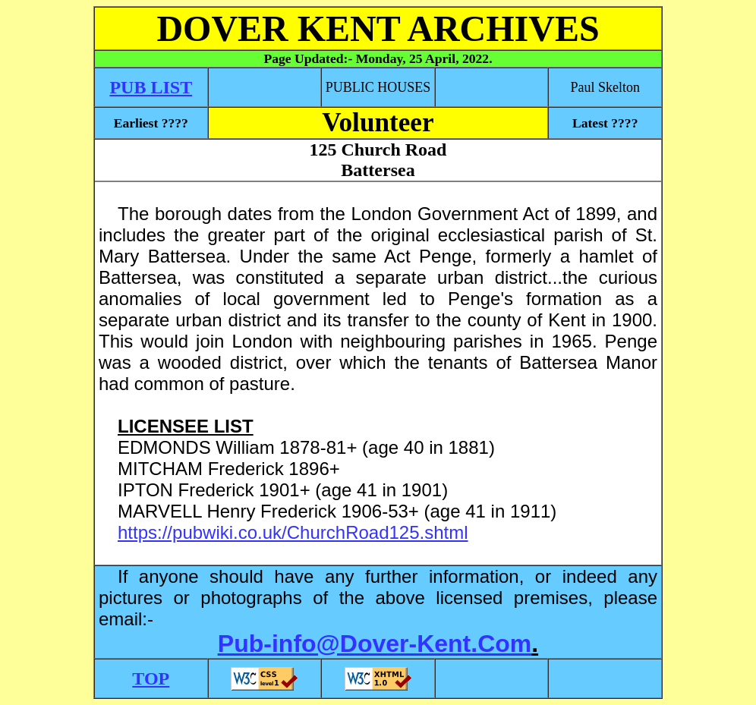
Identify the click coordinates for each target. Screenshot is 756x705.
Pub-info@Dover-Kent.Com (374, 643)
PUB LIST (150, 87)
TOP (150, 678)
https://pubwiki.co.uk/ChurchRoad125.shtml (293, 532)
